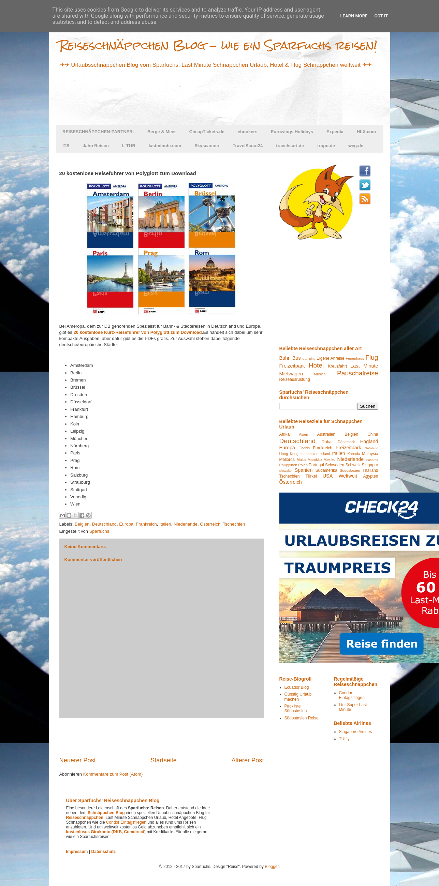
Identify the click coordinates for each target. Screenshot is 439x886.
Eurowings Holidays (292, 131)
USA (328, 476)
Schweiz (353, 465)
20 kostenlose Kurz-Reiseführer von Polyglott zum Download (137, 332)
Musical (320, 374)
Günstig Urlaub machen (298, 696)
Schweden (334, 465)
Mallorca (287, 459)
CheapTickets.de (206, 131)
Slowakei (285, 470)
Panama (372, 460)
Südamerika (326, 470)
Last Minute (364, 366)
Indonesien (310, 454)
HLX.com (366, 131)
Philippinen (288, 465)
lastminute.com (165, 145)
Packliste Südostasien (295, 708)
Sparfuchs (99, 531)
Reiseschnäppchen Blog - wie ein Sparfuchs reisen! (218, 45)
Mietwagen (291, 373)
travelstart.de (290, 145)
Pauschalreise (357, 373)
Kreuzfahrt (337, 366)
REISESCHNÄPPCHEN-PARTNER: (98, 131)
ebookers (248, 131)
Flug (371, 357)
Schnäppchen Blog (106, 812)
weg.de (355, 145)
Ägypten (370, 476)
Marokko (315, 459)
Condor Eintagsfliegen (352, 695)
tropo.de (326, 145)
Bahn (285, 358)
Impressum (77, 851)
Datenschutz (103, 851)
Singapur (370, 465)
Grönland (371, 448)
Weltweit (348, 476)
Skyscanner (206, 145)
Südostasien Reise (301, 718)
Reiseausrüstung (294, 379)
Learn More (354, 15)
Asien (303, 434)
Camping (308, 358)
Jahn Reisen (96, 145)
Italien (165, 524)
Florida (304, 448)
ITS (65, 145)
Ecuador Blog (296, 687)
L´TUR (128, 145)
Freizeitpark (292, 366)
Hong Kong (289, 454)
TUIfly (344, 738)
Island (325, 454)
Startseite (163, 760)
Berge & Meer (161, 131)
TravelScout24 (248, 145)
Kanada (353, 454)
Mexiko (329, 459)
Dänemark (346, 442)
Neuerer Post (77, 760)
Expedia (334, 131)
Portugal (316, 465)
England (369, 441)
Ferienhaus (355, 358)
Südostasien (350, 470)
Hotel (316, 365)
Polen (303, 465)
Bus (296, 358)
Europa (126, 524)
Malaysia (370, 453)
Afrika (284, 434)
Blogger (272, 866)
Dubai (327, 441)
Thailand (370, 470)
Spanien (304, 470)
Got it (381, 15)
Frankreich (146, 524)
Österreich (210, 524)
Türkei (311, 476)
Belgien (82, 524)
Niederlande (185, 524)
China (372, 434)
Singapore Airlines (355, 731)
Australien (326, 434)
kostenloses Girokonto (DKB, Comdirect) (106, 831)
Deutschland (104, 524)
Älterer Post (247, 760)
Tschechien (234, 524)
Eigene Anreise (330, 358)
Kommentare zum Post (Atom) (113, 774)
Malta (301, 459)
